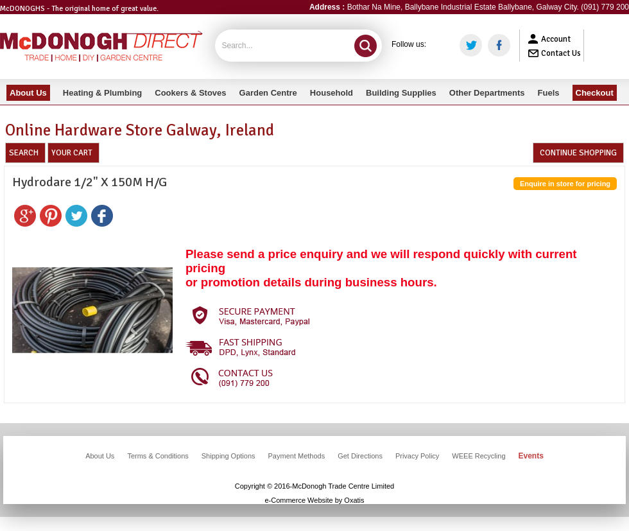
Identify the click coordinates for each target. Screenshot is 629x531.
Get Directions (360, 456)
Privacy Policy (417, 456)
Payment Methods (296, 456)
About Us (99, 456)
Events (531, 455)
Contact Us (561, 53)
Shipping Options (228, 456)
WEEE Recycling (478, 456)
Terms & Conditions (157, 456)
